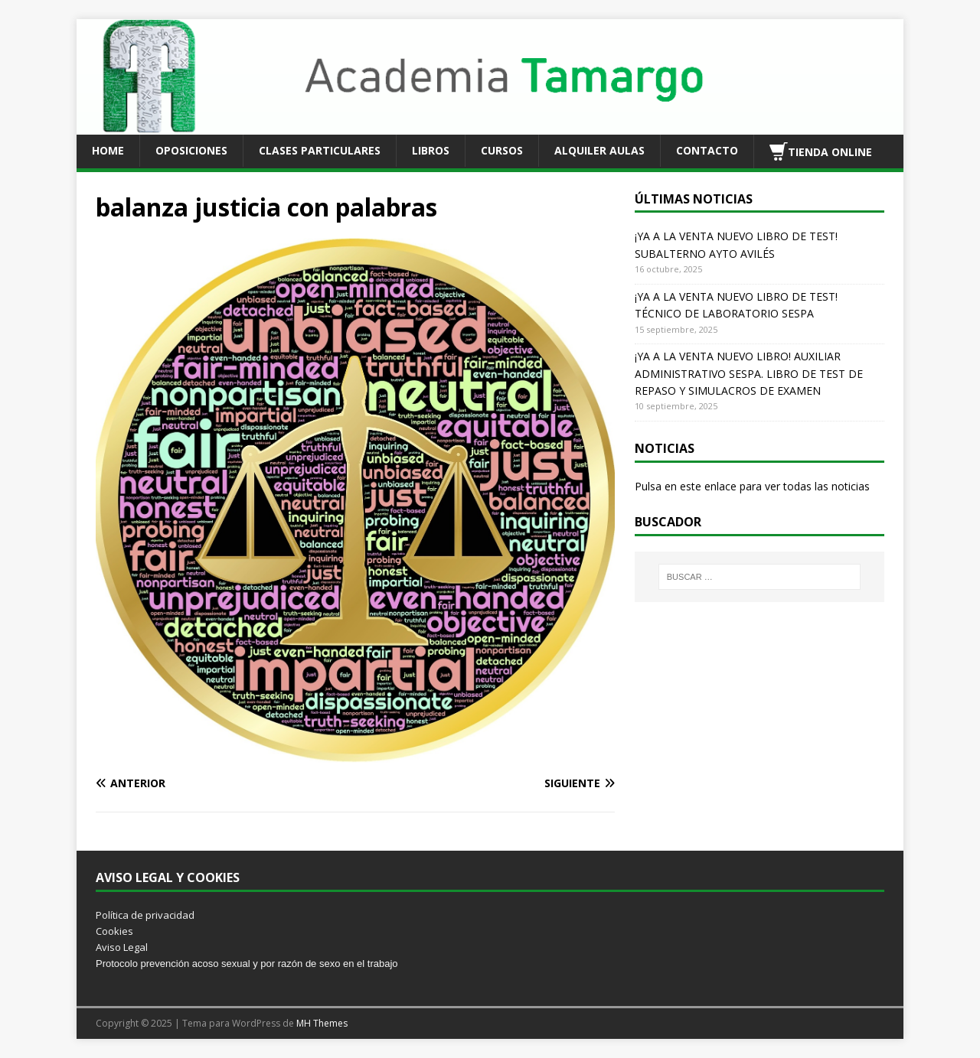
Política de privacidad (145, 915)
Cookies (114, 931)
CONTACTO (707, 150)
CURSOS (502, 150)
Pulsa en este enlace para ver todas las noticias (752, 486)
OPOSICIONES (191, 150)
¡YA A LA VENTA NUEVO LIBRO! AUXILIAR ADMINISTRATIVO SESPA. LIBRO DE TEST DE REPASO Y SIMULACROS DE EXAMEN (749, 373)
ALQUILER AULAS (599, 150)
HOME (108, 150)
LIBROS (430, 150)
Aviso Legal (122, 947)
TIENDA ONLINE (820, 151)
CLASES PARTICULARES (320, 150)
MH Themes (322, 1023)
